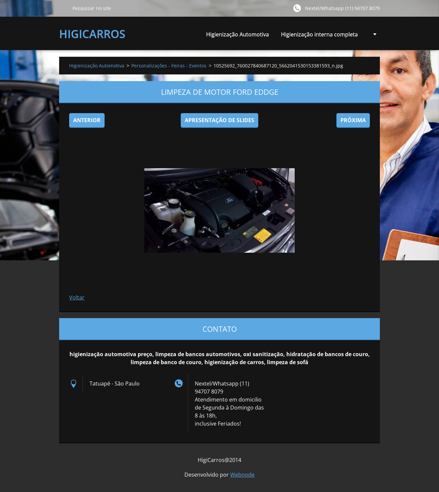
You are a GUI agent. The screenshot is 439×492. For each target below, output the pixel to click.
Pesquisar (63, 8)
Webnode (242, 474)
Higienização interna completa (319, 36)
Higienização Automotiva (237, 34)
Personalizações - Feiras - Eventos (168, 65)
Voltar (77, 297)
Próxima (353, 120)
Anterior (87, 120)
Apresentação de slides (219, 120)
